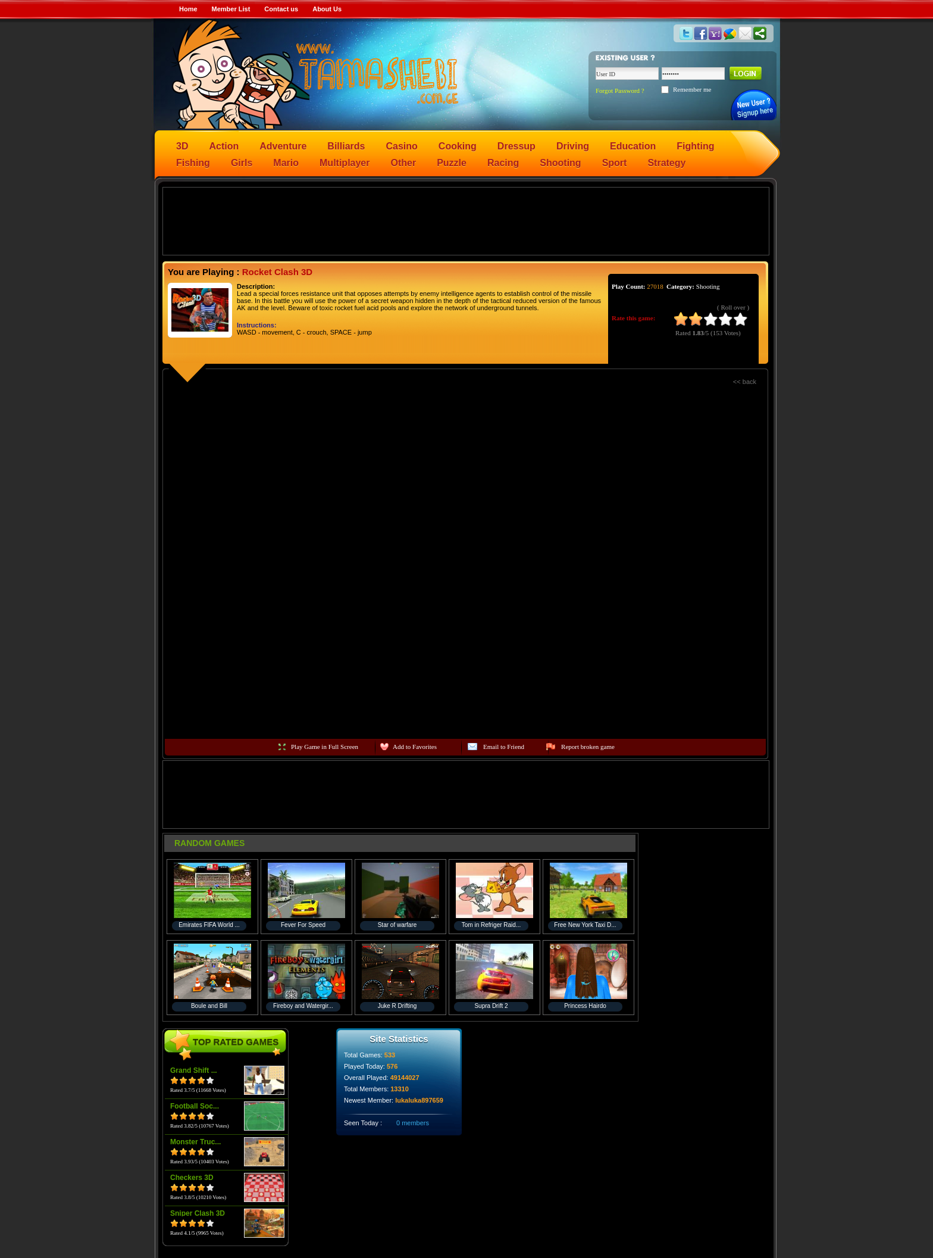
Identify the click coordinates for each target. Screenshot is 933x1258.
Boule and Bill (209, 1006)
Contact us (281, 9)
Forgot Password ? (620, 90)
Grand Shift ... (193, 1070)
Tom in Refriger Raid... (491, 925)
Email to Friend (503, 746)
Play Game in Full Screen (324, 746)
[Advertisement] (465, 220)
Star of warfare (397, 925)
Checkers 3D (192, 1177)
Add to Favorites (415, 746)
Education (633, 146)
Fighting (695, 146)
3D (182, 146)
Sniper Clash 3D (197, 1213)
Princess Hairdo (585, 1006)
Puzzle (452, 163)
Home (188, 9)
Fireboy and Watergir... (303, 1006)
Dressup (516, 146)
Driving (572, 146)
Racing (503, 163)
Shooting (560, 163)
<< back (744, 381)
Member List (231, 9)
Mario (286, 163)
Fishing (193, 163)
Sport (614, 163)
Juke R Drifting (397, 1006)
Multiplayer (345, 163)
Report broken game (588, 746)
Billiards (346, 146)
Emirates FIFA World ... (209, 925)
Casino (402, 146)
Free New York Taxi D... (585, 925)
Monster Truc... (195, 1142)
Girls (241, 163)
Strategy (666, 163)
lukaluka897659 (419, 1100)
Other (404, 163)
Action (224, 146)
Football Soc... (194, 1106)
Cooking (458, 146)
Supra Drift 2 (491, 1006)
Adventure (282, 146)
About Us (327, 9)
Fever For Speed (303, 925)
